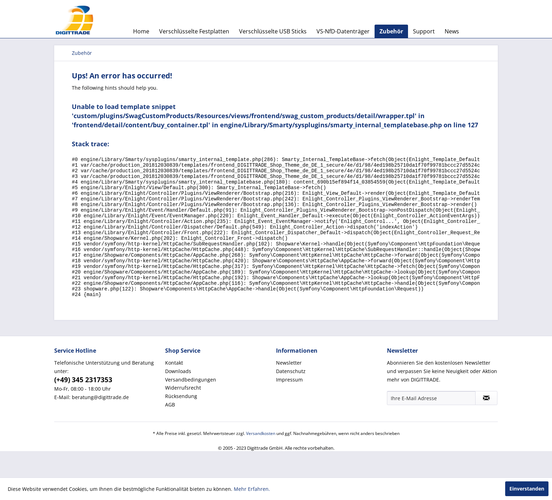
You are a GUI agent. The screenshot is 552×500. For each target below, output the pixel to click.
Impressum (289, 406)
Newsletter (289, 389)
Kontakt (174, 389)
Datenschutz (291, 397)
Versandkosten (260, 460)
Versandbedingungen (190, 406)
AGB (170, 431)
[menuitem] (141, 31)
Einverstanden (526, 488)
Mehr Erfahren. (252, 489)
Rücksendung (181, 422)
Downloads (178, 397)
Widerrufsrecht (183, 414)
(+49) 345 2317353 (83, 406)
